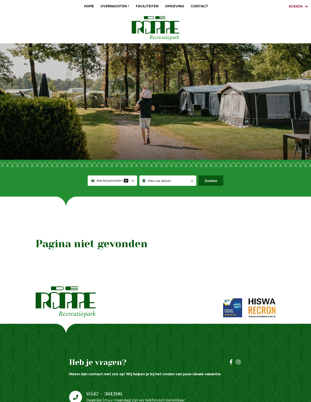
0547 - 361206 (104, 394)
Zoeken (211, 181)
